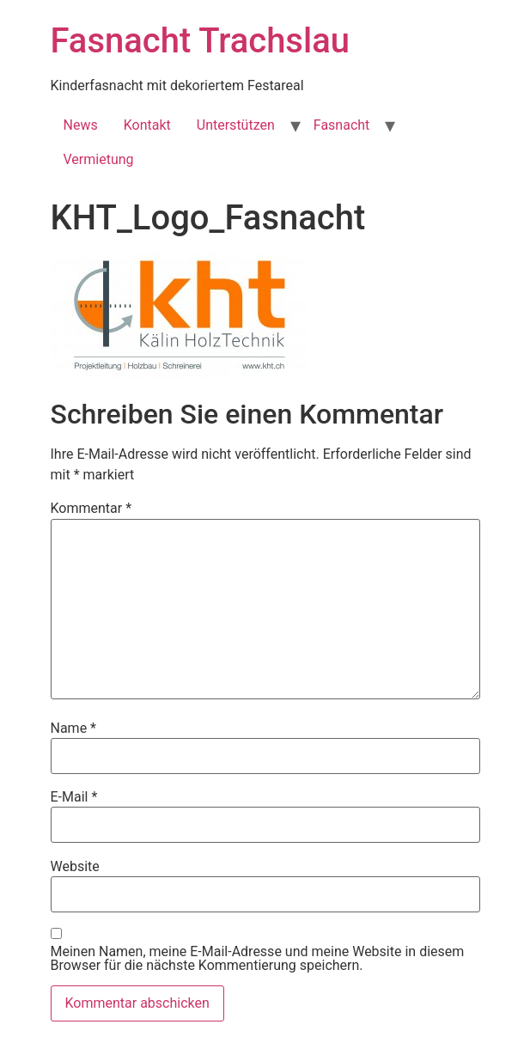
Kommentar (91, 508)
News (81, 125)
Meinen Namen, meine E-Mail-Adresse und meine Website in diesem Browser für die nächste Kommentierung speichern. (258, 959)
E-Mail (74, 797)
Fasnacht (342, 125)
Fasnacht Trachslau (200, 41)
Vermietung (99, 159)
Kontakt (147, 125)
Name (74, 728)
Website (75, 867)
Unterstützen (236, 125)
